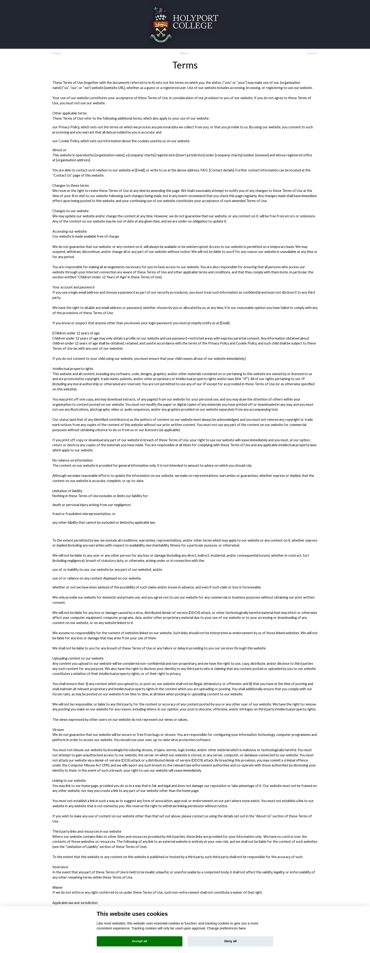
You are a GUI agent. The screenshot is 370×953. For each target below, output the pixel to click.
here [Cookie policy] (242, 928)
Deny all (230, 941)
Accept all (139, 941)
